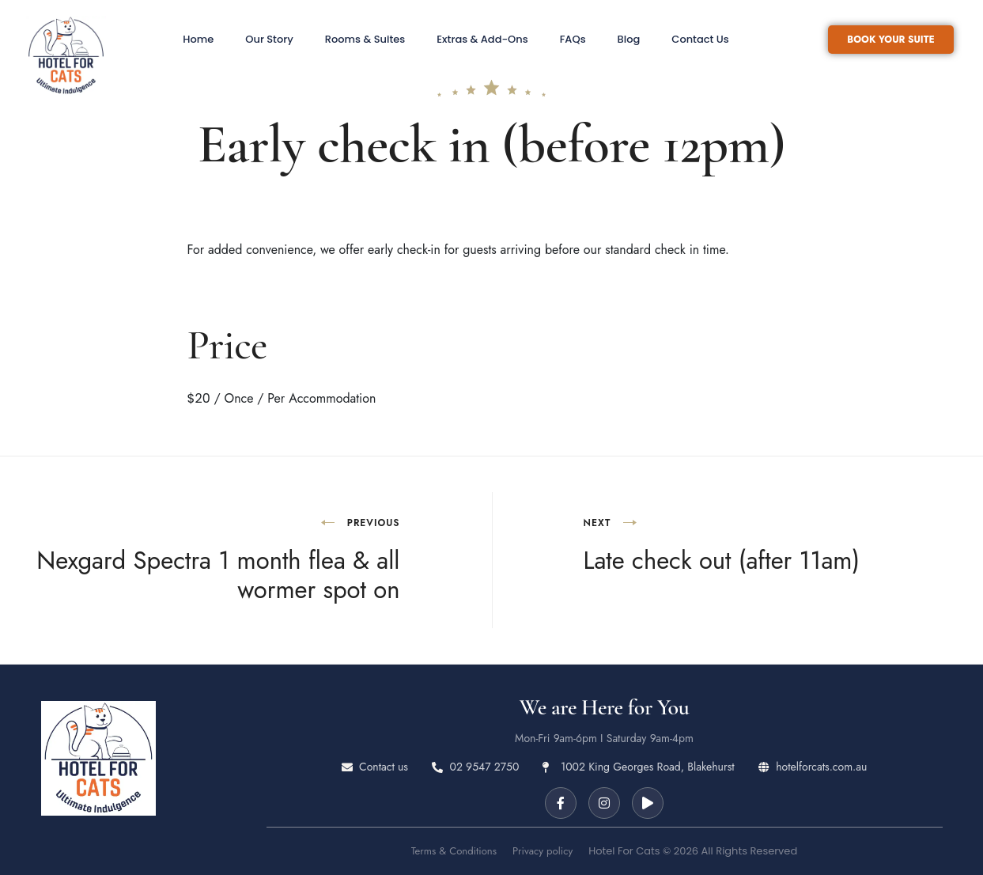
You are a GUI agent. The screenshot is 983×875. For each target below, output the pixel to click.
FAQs (573, 39)
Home (198, 39)
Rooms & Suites (365, 39)
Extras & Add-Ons (482, 39)
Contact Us (699, 39)
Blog (629, 39)
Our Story (269, 39)
